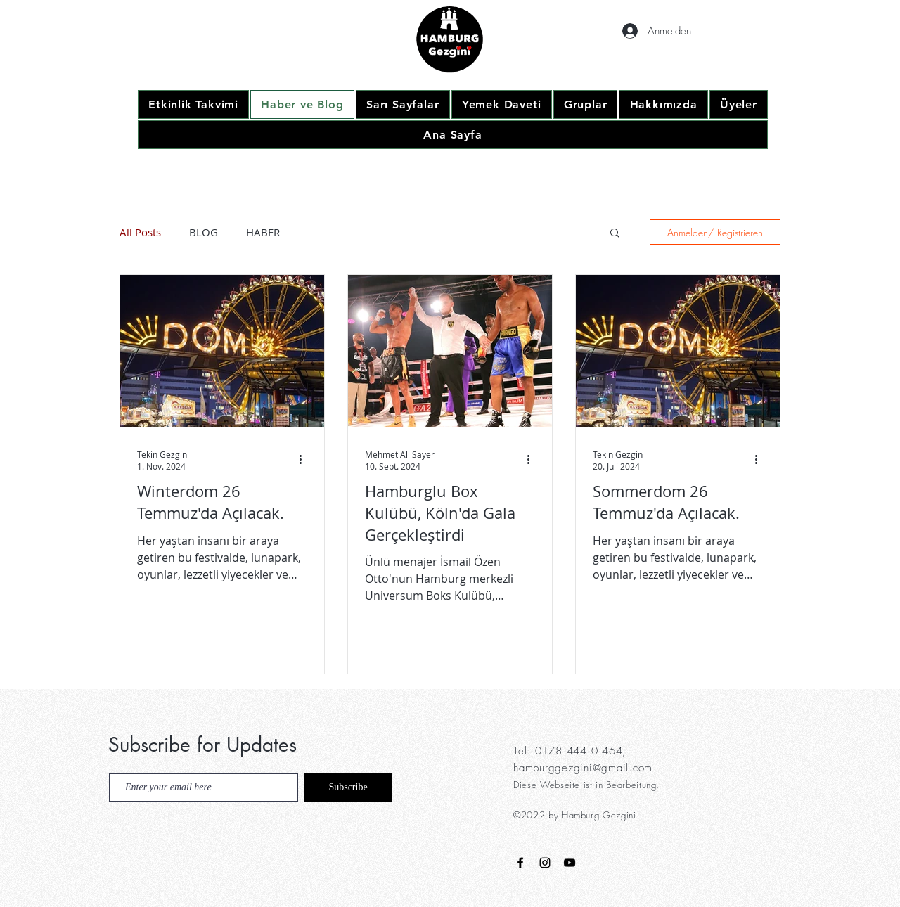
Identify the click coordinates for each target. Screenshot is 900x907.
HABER (263, 232)
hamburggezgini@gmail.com (582, 768)
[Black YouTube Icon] (569, 863)
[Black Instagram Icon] (545, 863)
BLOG (203, 232)
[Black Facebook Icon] (520, 863)
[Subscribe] (348, 787)
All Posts (140, 232)
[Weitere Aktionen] (305, 459)
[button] (615, 233)
